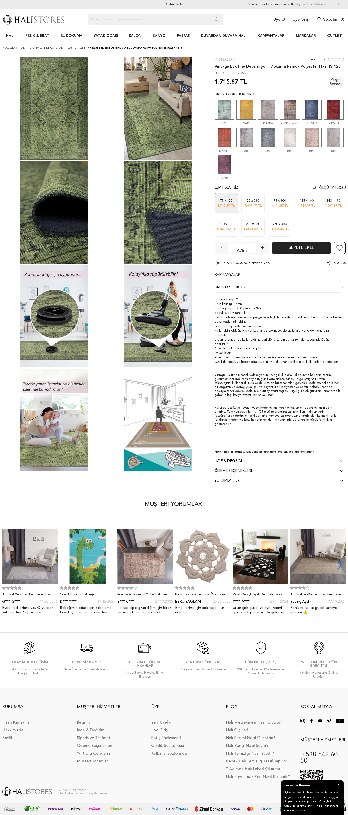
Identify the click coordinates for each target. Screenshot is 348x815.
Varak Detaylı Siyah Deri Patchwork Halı (257, 595)
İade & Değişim (90, 730)
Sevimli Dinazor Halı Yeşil (77, 594)
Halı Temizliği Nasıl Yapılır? (250, 754)
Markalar (306, 36)
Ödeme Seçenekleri (94, 746)
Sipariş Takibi (258, 4)
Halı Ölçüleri (237, 730)
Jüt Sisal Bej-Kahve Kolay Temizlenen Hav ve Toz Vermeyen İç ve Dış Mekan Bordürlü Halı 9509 (317, 595)
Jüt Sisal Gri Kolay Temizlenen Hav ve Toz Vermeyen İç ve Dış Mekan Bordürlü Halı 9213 (28, 595)
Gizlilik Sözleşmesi (167, 746)
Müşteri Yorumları (93, 761)
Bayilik (8, 738)
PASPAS (183, 36)
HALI (10, 36)
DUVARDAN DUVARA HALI (223, 36)
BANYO (159, 36)
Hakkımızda (12, 730)
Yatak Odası (106, 36)
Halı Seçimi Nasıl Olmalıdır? (250, 738)
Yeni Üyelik (161, 722)
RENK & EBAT (37, 36)
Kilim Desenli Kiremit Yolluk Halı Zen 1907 (142, 595)
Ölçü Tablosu (332, 188)
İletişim (83, 722)
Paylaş (339, 263)
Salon (135, 36)
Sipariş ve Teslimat (94, 738)
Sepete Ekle (301, 248)
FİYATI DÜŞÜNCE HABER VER (246, 263)
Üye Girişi (301, 20)
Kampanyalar (271, 36)
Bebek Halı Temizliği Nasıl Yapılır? (256, 761)
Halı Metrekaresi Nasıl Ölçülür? (254, 722)
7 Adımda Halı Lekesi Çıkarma (253, 769)
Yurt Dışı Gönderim (94, 754)
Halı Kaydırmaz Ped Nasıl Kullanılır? (258, 777)
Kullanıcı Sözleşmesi (169, 754)
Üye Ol (279, 20)
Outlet (334, 36)
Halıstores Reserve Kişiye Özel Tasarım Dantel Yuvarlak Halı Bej (202, 595)
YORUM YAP (318, 60)
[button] (340, 565)
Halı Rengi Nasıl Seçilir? (247, 746)
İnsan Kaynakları (17, 722)
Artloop (225, 60)
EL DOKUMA (71, 36)
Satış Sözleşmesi (166, 738)
